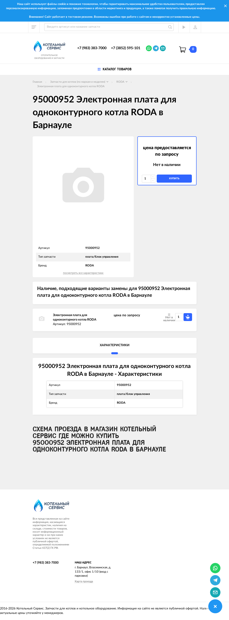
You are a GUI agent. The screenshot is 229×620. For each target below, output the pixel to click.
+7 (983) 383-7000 (92, 48)
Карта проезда (84, 581)
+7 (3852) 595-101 (125, 48)
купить (174, 178)
